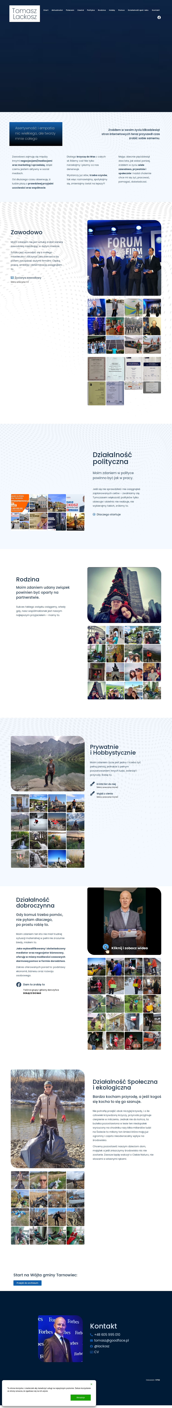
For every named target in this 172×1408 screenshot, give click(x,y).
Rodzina (102, 10)
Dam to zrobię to (34, 984)
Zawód (80, 10)
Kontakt (156, 10)
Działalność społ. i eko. (138, 10)
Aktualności (57, 10)
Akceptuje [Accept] (80, 1397)
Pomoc (121, 10)
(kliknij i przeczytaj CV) (20, 282)
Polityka (91, 10)
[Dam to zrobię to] (18, 984)
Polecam (70, 10)
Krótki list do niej (105, 784)
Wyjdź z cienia (104, 793)
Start (45, 10)
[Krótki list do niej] (92, 784)
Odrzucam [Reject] (17, 1397)
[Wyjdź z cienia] (92, 793)
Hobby (112, 10)
